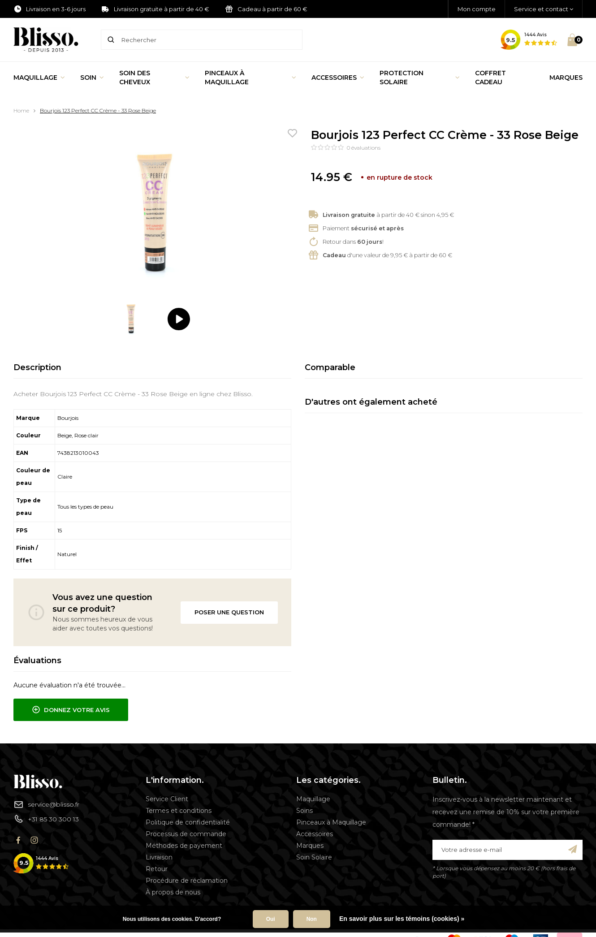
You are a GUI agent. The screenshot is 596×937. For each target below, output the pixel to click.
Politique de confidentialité (188, 822)
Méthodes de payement (184, 846)
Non (312, 919)
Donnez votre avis (71, 709)
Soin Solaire (314, 857)
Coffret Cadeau (490, 77)
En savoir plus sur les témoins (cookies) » (401, 918)
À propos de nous (173, 892)
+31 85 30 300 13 (46, 819)
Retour (157, 869)
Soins (304, 811)
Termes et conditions (179, 811)
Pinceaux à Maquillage (250, 77)
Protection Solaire (420, 77)
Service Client (167, 799)
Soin (92, 77)
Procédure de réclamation (187, 881)
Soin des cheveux (154, 77)
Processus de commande (186, 834)
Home (21, 110)
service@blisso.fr (46, 804)
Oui (270, 919)
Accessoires (337, 77)
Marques (566, 77)
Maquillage (39, 77)
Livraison (159, 857)
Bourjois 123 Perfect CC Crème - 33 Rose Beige (98, 110)
